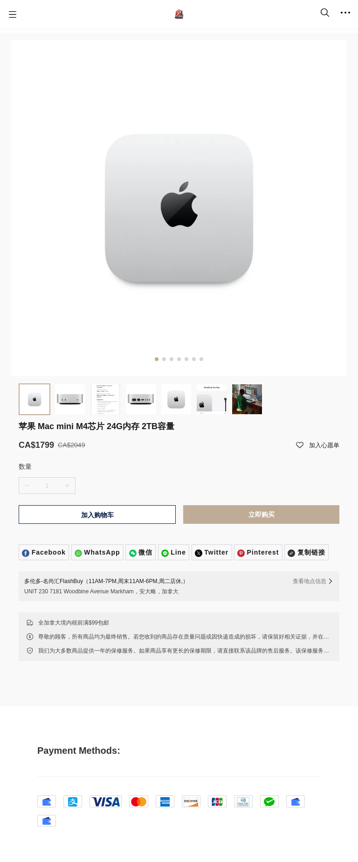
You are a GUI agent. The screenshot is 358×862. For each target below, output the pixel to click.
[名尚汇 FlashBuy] (179, 14)
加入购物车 (97, 515)
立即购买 (261, 514)
